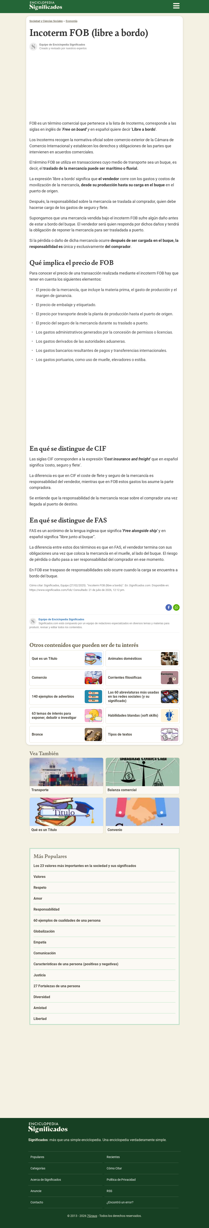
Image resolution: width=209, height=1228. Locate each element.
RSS (109, 1191)
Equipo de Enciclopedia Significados (61, 619)
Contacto (36, 1202)
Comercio (67, 677)
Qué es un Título (67, 658)
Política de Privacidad (121, 1179)
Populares (37, 1157)
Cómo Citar (114, 1168)
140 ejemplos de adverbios (67, 696)
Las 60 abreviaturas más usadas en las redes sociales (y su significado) (143, 696)
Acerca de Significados (45, 1179)
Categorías (37, 1168)
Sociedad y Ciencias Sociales (46, 21)
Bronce (67, 734)
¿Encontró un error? (120, 1202)
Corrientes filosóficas (143, 677)
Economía (71, 21)
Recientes (113, 1157)
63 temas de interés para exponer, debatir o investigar (67, 715)
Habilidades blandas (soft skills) (143, 715)
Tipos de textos (143, 734)
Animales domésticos (143, 658)
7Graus (92, 1216)
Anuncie (35, 1191)
